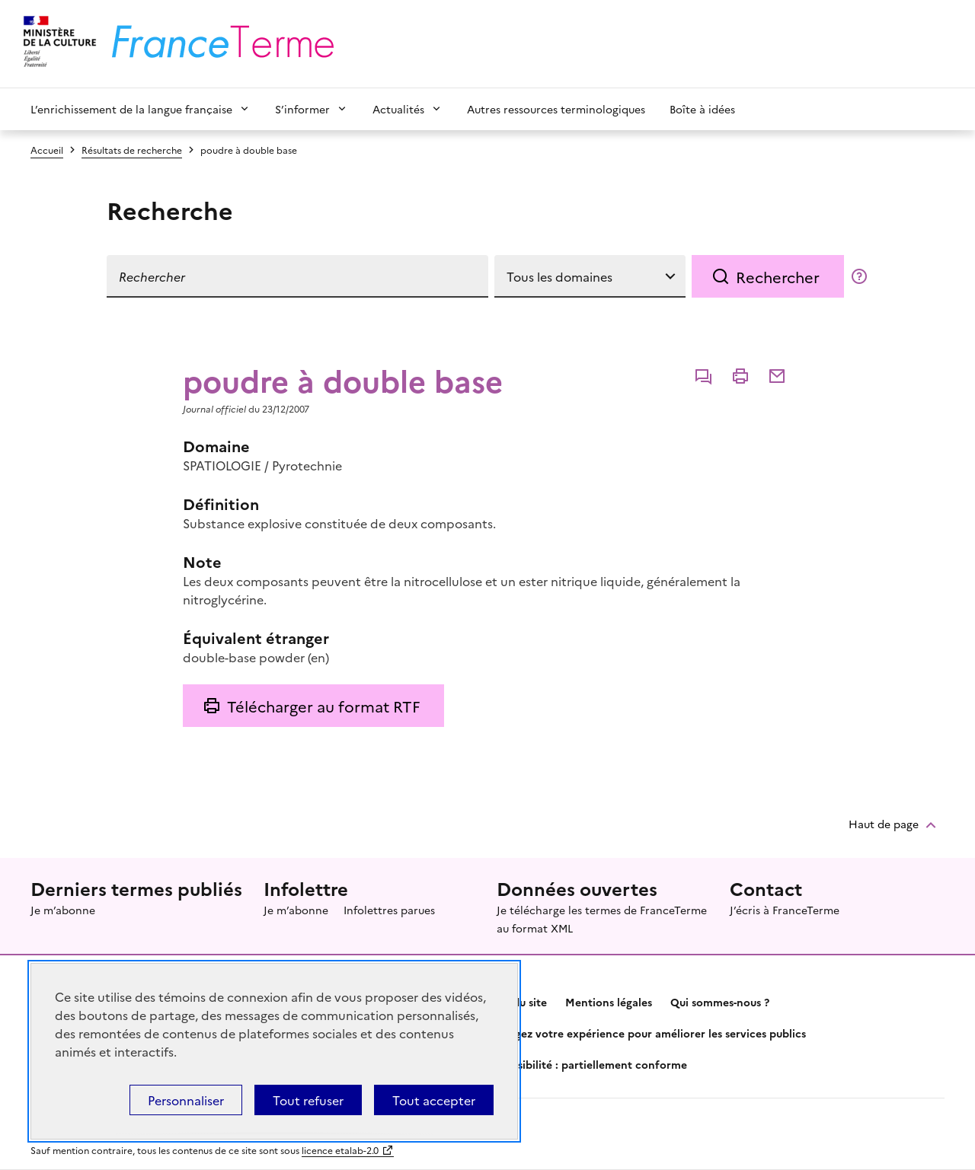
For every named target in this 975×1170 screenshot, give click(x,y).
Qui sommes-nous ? (719, 1001)
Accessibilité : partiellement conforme (587, 1064)
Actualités (398, 108)
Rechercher (778, 276)
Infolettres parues (389, 909)
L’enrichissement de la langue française (131, 108)
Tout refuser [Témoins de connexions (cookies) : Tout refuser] (308, 1100)
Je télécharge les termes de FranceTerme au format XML (602, 919)
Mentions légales (608, 1001)
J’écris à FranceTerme (784, 909)
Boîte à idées (702, 108)
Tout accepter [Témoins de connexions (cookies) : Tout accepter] (433, 1100)
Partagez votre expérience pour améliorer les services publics (647, 1033)
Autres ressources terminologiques (556, 108)
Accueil (46, 149)
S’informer (302, 108)
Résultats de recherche (132, 149)
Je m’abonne (62, 909)
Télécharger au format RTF (323, 705)
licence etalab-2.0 (340, 1149)
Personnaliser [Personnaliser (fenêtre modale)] (186, 1100)
